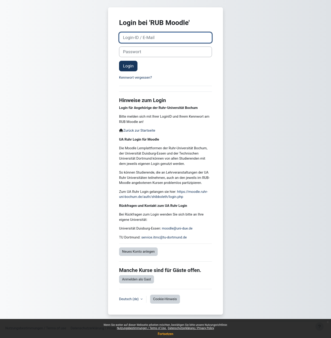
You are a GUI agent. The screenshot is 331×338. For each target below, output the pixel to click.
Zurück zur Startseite (139, 130)
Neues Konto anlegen (138, 251)
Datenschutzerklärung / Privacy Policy (191, 328)
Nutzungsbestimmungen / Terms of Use (141, 328)
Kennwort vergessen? (135, 77)
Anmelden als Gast (136, 279)
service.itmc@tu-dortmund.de (164, 237)
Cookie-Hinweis (165, 299)
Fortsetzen (165, 334)
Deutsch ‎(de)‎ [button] (129, 299)
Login (128, 66)
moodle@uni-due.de (177, 228)
